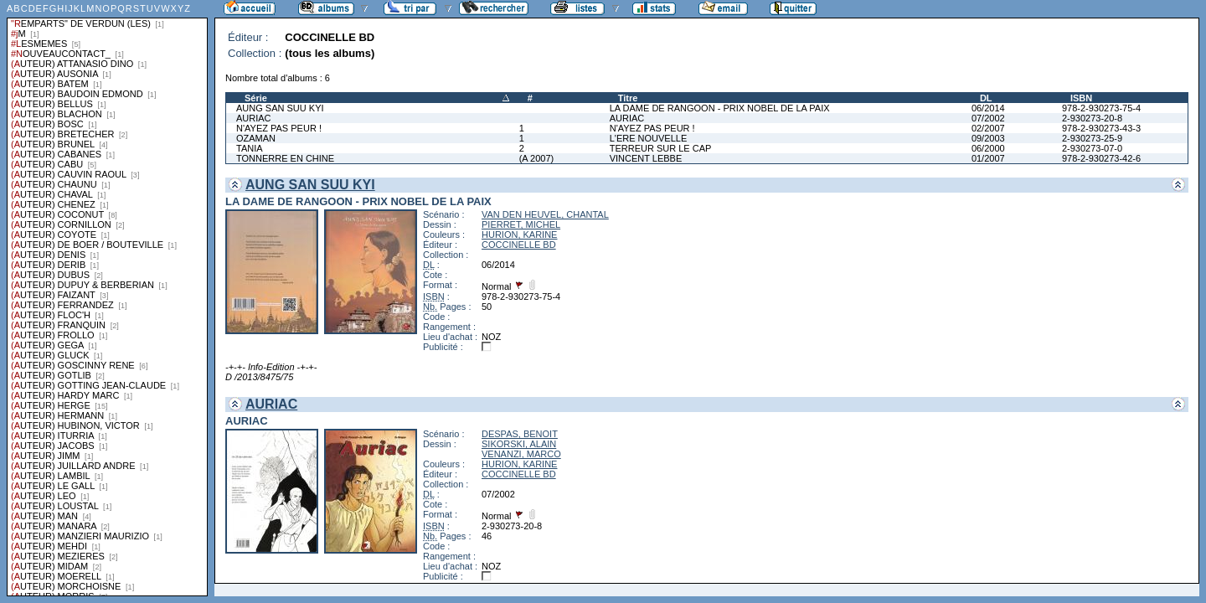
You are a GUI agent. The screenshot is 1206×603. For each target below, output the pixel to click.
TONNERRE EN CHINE (285, 158)
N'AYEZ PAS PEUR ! (279, 128)
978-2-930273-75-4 (1101, 108)
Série (256, 98)
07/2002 (988, 118)
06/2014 (988, 108)
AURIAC (253, 118)
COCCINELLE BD (519, 245)
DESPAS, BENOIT (520, 434)
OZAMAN (256, 138)
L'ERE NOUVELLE (649, 138)
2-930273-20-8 (1092, 118)
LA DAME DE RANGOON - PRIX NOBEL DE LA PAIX (720, 108)
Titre (628, 98)
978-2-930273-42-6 (1101, 158)
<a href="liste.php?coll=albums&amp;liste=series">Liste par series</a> (107, 298)
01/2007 (988, 158)
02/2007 (988, 128)
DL (986, 98)
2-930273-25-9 (1092, 138)
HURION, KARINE (519, 234)
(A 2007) (536, 158)
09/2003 (988, 138)
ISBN (1081, 98)
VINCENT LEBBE (646, 158)
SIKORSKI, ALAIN (519, 444)
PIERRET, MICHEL (521, 224)
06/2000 (988, 148)
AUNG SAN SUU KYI (280, 108)
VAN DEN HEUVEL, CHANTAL (545, 214)
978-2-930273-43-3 (1101, 128)
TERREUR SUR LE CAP (661, 148)
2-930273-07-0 (1092, 148)
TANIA (249, 148)
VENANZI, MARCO (521, 454)
